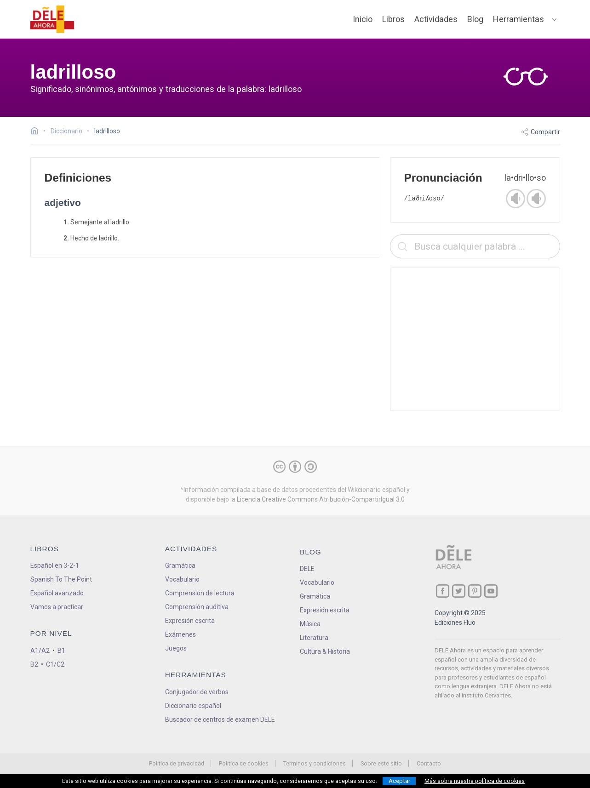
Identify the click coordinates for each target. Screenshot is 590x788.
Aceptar (399, 780)
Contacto (429, 763)
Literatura (314, 637)
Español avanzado (57, 593)
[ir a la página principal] (52, 19)
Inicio (362, 19)
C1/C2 (55, 664)
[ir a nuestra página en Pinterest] (475, 591)
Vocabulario (182, 579)
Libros (393, 19)
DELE (307, 568)
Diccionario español (193, 705)
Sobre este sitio (381, 763)
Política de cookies (244, 763)
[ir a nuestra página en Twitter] (459, 591)
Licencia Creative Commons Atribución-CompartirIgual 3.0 (321, 499)
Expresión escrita (190, 620)
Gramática (180, 565)
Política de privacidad (176, 763)
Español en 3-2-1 (54, 565)
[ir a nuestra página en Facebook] (443, 591)
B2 (34, 664)
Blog (475, 19)
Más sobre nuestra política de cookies (474, 781)
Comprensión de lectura (200, 593)
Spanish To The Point (61, 579)
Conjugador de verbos (197, 692)
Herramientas (518, 19)
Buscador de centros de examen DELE (220, 719)
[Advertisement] (475, 339)
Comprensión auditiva (197, 607)
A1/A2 (40, 650)
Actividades (436, 19)
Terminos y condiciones (314, 763)
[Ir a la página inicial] (37, 131)
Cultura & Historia (325, 651)
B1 (61, 650)
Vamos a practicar (56, 607)
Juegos (176, 648)
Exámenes (180, 634)
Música (310, 624)
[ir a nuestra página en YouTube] (491, 591)
